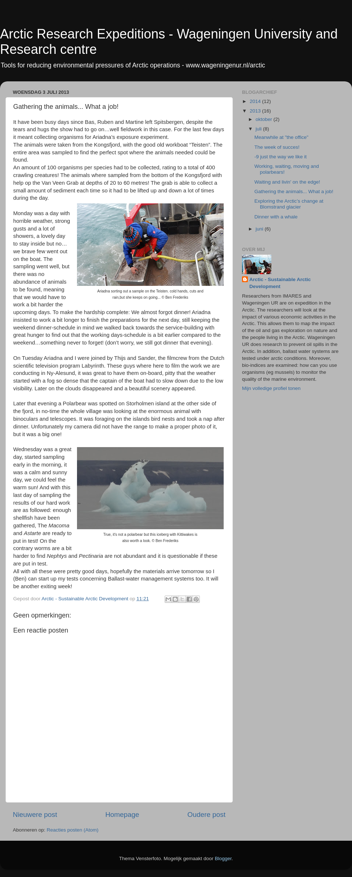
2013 (256, 111)
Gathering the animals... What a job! (293, 191)
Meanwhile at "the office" (281, 137)
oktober (265, 119)
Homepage (122, 814)
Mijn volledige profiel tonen (271, 388)
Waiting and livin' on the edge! (287, 182)
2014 (256, 101)
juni (260, 229)
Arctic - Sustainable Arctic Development (280, 283)
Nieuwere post (35, 814)
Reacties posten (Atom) (72, 830)
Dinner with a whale (276, 217)
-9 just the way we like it (280, 156)
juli (259, 129)
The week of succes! (277, 147)
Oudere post (206, 814)
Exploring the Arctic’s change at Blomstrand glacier (288, 204)
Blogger (223, 858)
